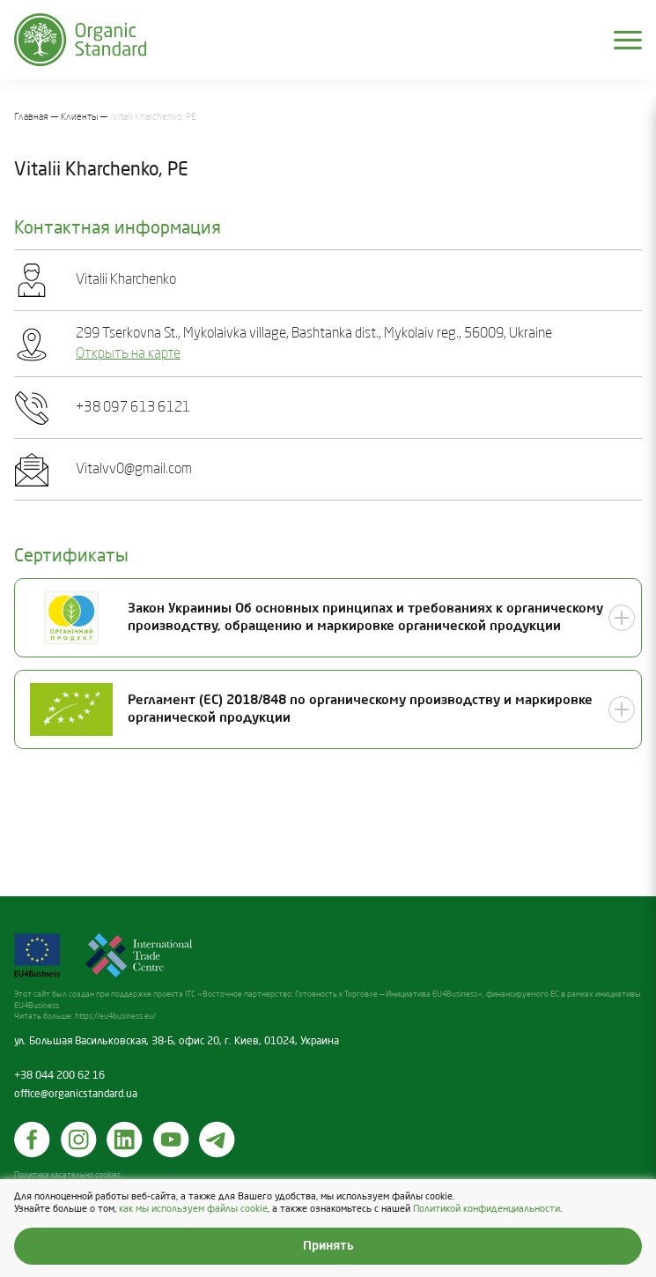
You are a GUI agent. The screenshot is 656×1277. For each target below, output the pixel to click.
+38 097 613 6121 (133, 408)
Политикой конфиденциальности (486, 1208)
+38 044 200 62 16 (59, 1076)
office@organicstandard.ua (75, 1094)
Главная (31, 117)
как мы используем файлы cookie (193, 1208)
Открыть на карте (128, 354)
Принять (328, 1246)
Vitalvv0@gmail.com (134, 470)
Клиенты (80, 117)
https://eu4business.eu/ (115, 1017)
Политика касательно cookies (67, 1175)
